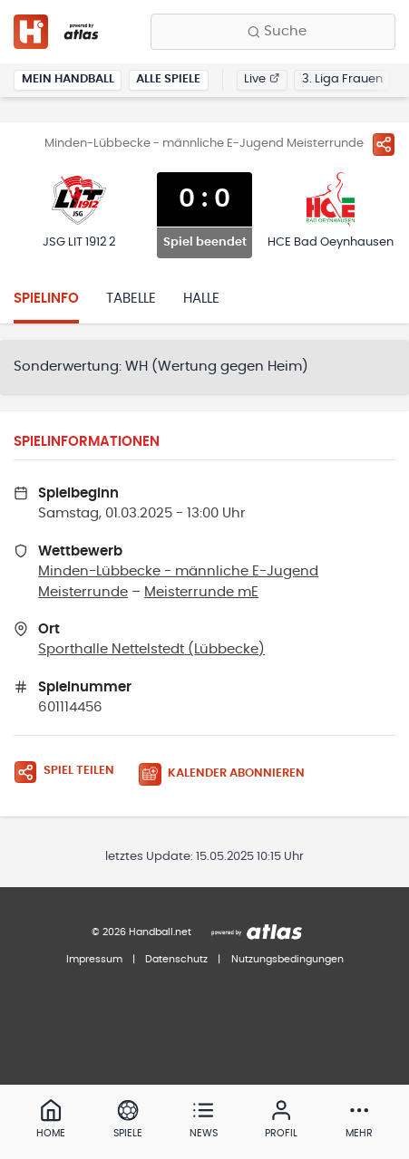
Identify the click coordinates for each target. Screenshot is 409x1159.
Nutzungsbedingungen (287, 959)
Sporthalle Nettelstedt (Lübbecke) (151, 649)
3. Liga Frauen (342, 79)
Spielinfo (46, 298)
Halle (201, 298)
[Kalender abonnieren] (228, 774)
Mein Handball (68, 79)
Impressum (94, 959)
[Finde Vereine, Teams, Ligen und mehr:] (273, 32)
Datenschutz (176, 959)
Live (261, 79)
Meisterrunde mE (201, 592)
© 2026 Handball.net (141, 932)
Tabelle (131, 298)
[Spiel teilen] (383, 144)
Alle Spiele (168, 79)
